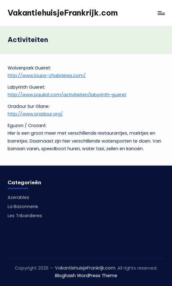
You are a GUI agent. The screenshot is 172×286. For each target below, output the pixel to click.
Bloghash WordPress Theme (86, 276)
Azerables (18, 197)
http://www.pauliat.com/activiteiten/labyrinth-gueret (67, 95)
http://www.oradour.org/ (35, 114)
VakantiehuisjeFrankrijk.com (63, 13)
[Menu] (161, 13)
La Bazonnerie (23, 206)
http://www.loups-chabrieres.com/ (47, 75)
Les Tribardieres (25, 216)
